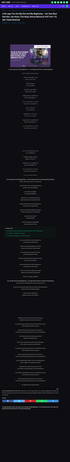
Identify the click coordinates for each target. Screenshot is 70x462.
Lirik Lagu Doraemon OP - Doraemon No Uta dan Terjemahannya (57, 47)
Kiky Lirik (6, 1)
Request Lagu (35, 5)
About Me (19, 457)
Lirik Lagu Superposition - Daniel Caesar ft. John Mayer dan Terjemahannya (59, 53)
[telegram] (41, 411)
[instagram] (63, 1)
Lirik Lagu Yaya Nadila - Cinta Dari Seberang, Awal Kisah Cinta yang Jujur (59, 73)
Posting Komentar (21, 26)
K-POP (17, 5)
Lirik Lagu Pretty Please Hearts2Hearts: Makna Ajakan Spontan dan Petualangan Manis (25, 239)
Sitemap (25, 457)
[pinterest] (24, 411)
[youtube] (60, 1)
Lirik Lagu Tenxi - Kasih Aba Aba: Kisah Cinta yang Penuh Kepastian (59, 67)
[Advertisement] (24, 37)
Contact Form (32, 457)
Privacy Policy (40, 457)
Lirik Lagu (11, 5)
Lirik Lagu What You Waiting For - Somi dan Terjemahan (18, 243)
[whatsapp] (51, 1)
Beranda (4, 5)
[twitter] (57, 1)
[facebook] (54, 1)
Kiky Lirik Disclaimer (49, 457)
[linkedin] (66, 1)
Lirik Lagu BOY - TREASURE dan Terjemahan (16, 241)
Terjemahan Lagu (26, 5)
